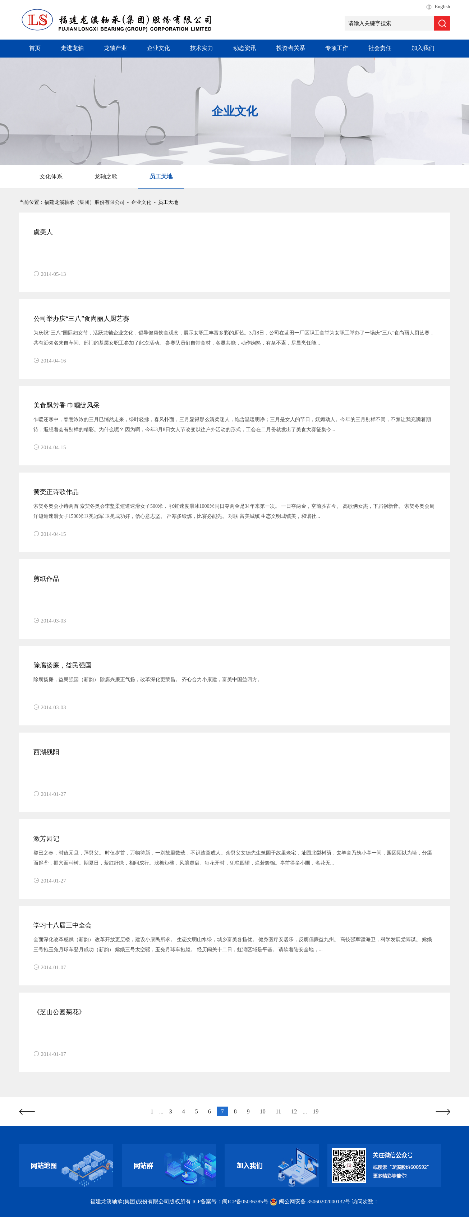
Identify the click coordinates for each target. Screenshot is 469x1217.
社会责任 (379, 48)
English (442, 6)
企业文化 (158, 48)
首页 (35, 48)
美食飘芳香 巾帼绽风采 (66, 405)
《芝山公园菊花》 (59, 1012)
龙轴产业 (115, 48)
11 (278, 1111)
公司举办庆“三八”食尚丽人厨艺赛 (81, 318)
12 (294, 1111)
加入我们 (422, 48)
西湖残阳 (46, 752)
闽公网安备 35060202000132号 (310, 1201)
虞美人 (43, 232)
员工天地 (161, 176)
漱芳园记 (46, 838)
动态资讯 (244, 48)
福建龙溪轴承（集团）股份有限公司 (84, 202)
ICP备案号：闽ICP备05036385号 (230, 1201)
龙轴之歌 (106, 176)
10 (263, 1111)
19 (315, 1111)
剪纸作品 (46, 578)
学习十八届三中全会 (62, 925)
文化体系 (51, 176)
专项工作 (336, 48)
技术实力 (201, 48)
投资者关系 (290, 48)
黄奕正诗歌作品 (56, 492)
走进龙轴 (72, 48)
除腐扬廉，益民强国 (62, 665)
